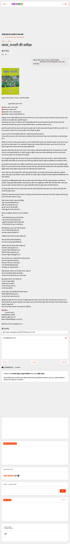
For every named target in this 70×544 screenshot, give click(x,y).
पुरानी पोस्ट (64, 362)
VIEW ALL (64, 499)
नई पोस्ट (5, 362)
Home (3, 41)
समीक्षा (9, 41)
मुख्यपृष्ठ (34, 362)
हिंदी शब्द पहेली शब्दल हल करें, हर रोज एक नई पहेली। (15, 37)
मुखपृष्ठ (5, 533)
